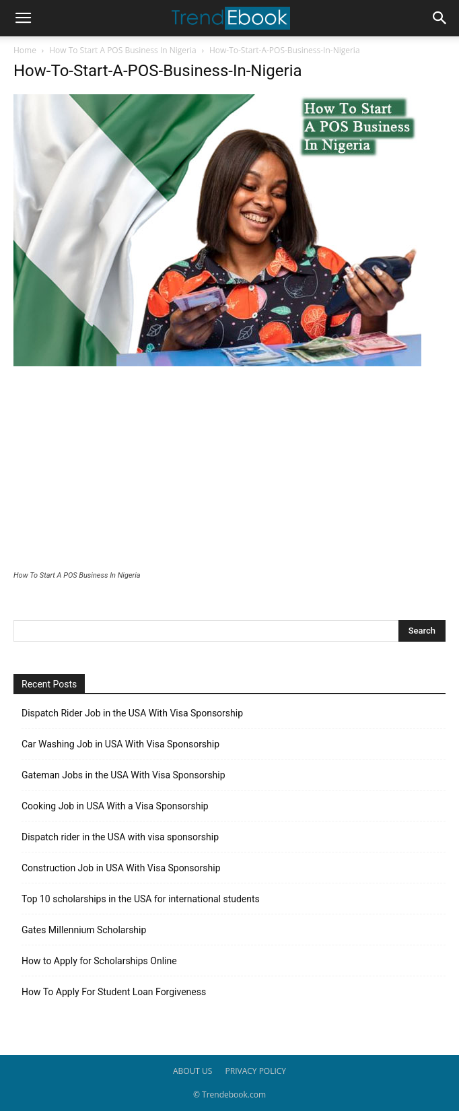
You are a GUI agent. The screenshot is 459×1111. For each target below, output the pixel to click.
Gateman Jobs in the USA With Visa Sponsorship (123, 775)
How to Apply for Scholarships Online (99, 960)
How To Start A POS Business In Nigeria (122, 50)
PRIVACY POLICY (256, 1071)
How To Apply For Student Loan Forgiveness (114, 991)
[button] (22, 18)
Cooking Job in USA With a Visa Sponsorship (115, 806)
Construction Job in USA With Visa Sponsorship (121, 868)
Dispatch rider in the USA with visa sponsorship (120, 837)
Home (24, 50)
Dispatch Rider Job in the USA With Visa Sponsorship (132, 713)
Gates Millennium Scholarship (84, 929)
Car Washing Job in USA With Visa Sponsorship (120, 744)
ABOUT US (192, 1071)
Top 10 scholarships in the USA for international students (141, 899)
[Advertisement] (229, 470)
